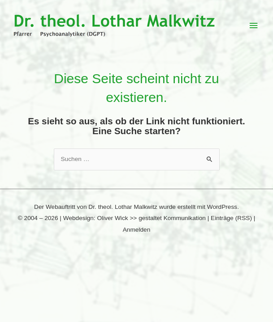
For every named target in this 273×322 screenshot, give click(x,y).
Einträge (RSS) (231, 218)
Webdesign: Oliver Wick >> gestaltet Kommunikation (134, 218)
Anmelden (137, 229)
